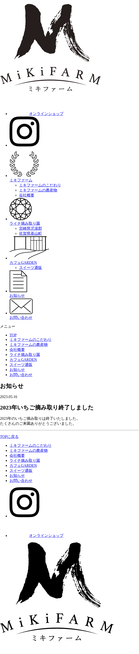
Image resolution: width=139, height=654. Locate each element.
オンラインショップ (36, 114)
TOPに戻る (9, 437)
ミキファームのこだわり (40, 185)
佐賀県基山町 (30, 233)
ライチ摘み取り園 (25, 355)
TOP (13, 335)
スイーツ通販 (30, 268)
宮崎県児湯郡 (30, 228)
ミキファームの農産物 (38, 190)
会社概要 (26, 195)
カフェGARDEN (23, 360)
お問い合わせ (21, 375)
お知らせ (17, 370)
